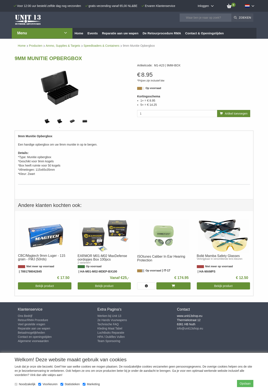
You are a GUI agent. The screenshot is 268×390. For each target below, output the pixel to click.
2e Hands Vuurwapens (112, 320)
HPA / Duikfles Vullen (111, 336)
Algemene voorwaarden (33, 341)
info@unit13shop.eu (190, 328)
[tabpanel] (47, 121)
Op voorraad (153, 88)
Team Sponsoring (108, 341)
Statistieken (70, 384)
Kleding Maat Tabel (109, 328)
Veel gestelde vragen (31, 324)
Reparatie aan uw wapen (34, 328)
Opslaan (245, 383)
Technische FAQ (108, 324)
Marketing (91, 384)
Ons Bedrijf (25, 316)
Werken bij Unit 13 (109, 316)
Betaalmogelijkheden (31, 332)
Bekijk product (44, 286)
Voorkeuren (48, 384)
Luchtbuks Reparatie (110, 332)
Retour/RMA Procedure (33, 320)
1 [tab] (60, 127)
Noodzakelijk (25, 384)
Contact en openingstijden (35, 336)
